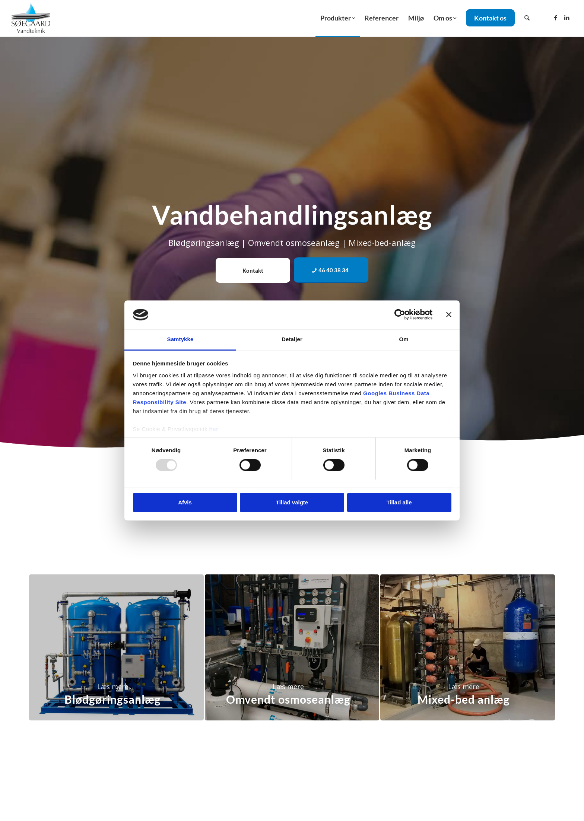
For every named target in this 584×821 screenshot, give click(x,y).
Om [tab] (403, 339)
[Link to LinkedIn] (566, 17)
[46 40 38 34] (331, 270)
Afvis (185, 502)
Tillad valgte (292, 502)
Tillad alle (399, 502)
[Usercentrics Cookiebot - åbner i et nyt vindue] (399, 314)
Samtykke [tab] (180, 339)
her (214, 429)
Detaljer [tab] (292, 339)
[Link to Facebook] (555, 17)
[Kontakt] (253, 270)
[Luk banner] (448, 314)
